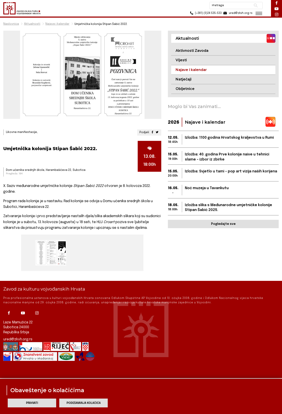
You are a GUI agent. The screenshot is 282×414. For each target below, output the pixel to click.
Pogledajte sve (223, 224)
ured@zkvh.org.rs (17, 330)
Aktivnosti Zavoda (192, 50)
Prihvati (32, 403)
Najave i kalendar (57, 23)
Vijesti (181, 60)
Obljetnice (185, 89)
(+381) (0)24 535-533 (205, 13)
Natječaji (183, 79)
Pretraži (255, 5)
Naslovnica (11, 23)
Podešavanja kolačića (84, 403)
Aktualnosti (32, 23)
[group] (50, 252)
